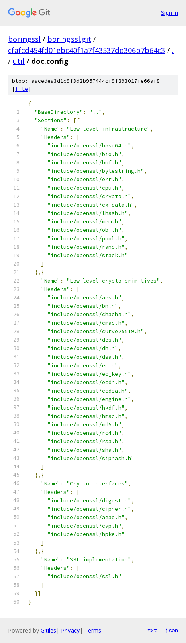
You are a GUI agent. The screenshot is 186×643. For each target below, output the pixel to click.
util (19, 61)
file (21, 89)
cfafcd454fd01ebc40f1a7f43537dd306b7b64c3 (86, 50)
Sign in (169, 12)
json (171, 630)
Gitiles (48, 630)
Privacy (70, 630)
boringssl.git (69, 39)
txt (152, 630)
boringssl (24, 39)
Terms (92, 630)
